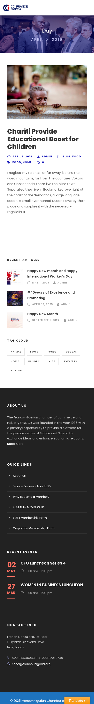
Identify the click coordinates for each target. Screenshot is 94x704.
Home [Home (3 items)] (15, 355)
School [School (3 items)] (16, 365)
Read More (42, 433)
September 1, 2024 (46, 314)
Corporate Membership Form (31, 517)
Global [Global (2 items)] (71, 346)
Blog (65, 156)
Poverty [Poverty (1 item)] (70, 355)
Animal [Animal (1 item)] (16, 346)
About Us (19, 464)
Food (74, 156)
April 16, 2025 (42, 298)
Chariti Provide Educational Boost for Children (40, 139)
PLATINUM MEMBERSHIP (30, 496)
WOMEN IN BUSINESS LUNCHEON (53, 574)
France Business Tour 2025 (30, 475)
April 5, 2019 (22, 156)
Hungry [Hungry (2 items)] (33, 355)
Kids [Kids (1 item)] (51, 355)
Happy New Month (41, 308)
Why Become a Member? (29, 485)
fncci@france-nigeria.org (29, 653)
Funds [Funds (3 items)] (51, 346)
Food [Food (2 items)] (34, 346)
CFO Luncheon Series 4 (42, 552)
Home (26, 162)
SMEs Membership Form (29, 506)
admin (45, 156)
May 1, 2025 (40, 277)
